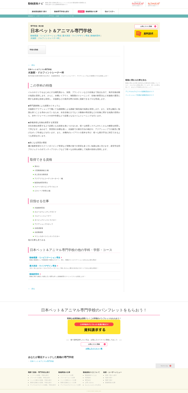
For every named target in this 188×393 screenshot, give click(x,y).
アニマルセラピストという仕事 (70, 385)
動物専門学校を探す (61, 11)
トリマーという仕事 (66, 375)
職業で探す (108, 380)
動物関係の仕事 (87, 11)
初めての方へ (110, 11)
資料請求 (148, 33)
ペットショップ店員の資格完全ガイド (139, 95)
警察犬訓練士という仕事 (68, 382)
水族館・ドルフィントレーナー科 (44, 38)
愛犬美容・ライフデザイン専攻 (76, 36)
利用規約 (88, 377)
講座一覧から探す (111, 375)
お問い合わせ (89, 382)
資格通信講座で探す (39, 11)
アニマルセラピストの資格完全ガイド (139, 91)
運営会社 (88, 380)
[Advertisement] (142, 61)
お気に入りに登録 (146, 26)
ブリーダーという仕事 (67, 377)
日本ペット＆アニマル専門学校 (42, 361)
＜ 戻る (31, 65)
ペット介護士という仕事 (68, 380)
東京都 (41, 26)
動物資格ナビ (35, 3)
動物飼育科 (95, 36)
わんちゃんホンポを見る (93, 385)
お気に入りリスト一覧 (94, 349)
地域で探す (108, 377)
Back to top (164, 366)
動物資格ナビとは (91, 375)
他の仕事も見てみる (36, 240)
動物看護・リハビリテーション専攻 (45, 36)
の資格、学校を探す (39, 375)
